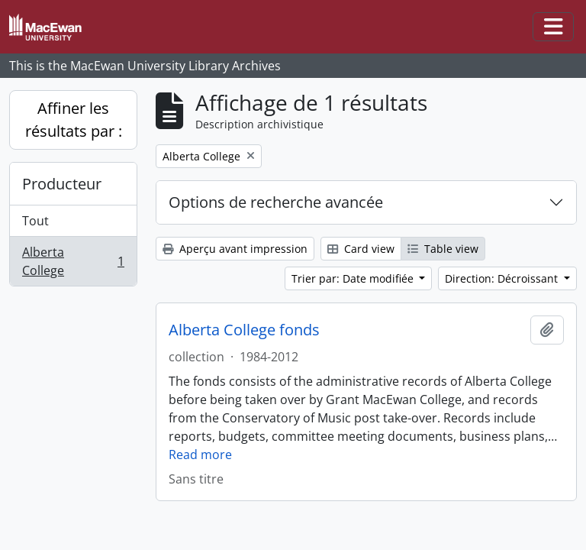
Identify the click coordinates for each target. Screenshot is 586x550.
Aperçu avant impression (235, 248)
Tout (35, 220)
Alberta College (72, 261)
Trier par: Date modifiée (354, 278)
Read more (200, 454)
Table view (442, 248)
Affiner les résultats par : (73, 119)
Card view (360, 248)
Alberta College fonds (244, 330)
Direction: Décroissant (503, 278)
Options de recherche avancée (276, 202)
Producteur (61, 183)
